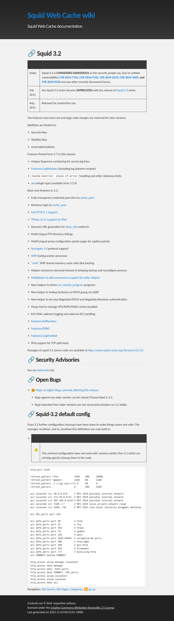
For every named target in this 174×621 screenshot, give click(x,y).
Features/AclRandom (44, 321)
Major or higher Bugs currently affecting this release (67, 390)
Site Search (48, 589)
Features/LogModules (44, 168)
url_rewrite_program (70, 285)
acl (33, 183)
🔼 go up (89, 589)
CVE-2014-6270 (109, 77)
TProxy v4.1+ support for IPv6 (49, 219)
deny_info (72, 227)
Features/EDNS (40, 328)
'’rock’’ (35, 263)
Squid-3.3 (122, 90)
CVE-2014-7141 (68, 77)
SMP (34, 256)
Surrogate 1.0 (39, 248)
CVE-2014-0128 (51, 82)
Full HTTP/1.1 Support (44, 212)
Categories (76, 589)
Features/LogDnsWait (44, 336)
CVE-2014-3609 (129, 77)
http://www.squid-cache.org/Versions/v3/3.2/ (116, 350)
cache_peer (87, 197)
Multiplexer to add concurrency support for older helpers (65, 277)
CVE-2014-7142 (88, 77)
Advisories (43, 370)
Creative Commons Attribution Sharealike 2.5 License (82, 607)
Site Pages (62, 589)
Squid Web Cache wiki (61, 15)
